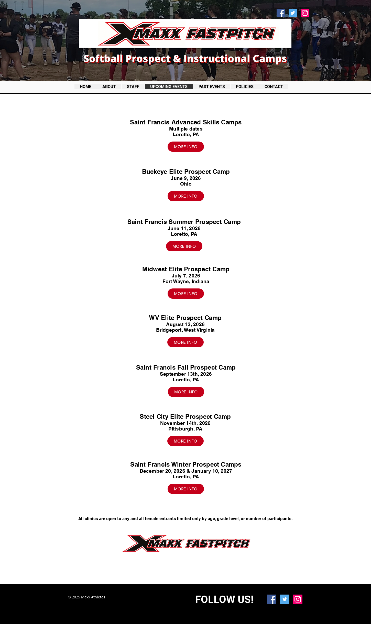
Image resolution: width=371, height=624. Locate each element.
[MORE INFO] (186, 147)
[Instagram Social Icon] (305, 13)
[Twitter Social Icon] (293, 13)
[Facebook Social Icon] (281, 13)
